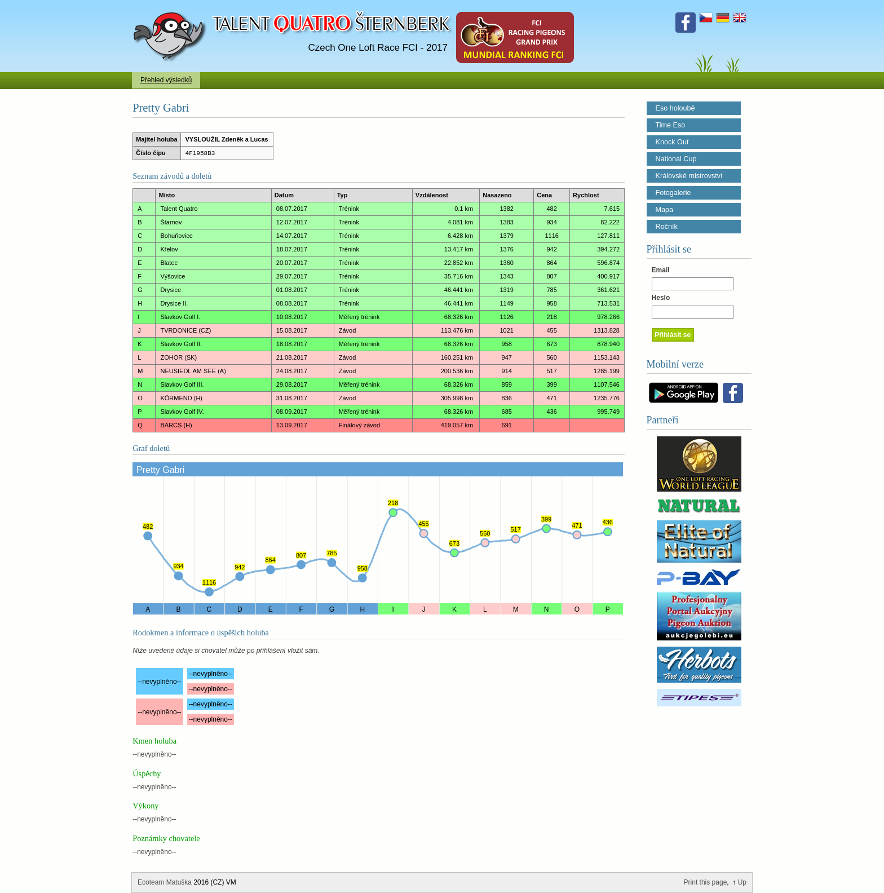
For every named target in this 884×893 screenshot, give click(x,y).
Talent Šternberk (171, 5)
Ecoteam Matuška (165, 882)
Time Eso (671, 125)
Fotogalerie (673, 193)
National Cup (676, 159)
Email (661, 270)
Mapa (665, 210)
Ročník (667, 227)
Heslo (661, 298)
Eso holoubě (675, 108)
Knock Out (672, 142)
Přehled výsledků (166, 80)
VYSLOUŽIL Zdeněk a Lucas (226, 139)
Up (742, 882)
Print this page (705, 882)
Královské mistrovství (689, 176)
